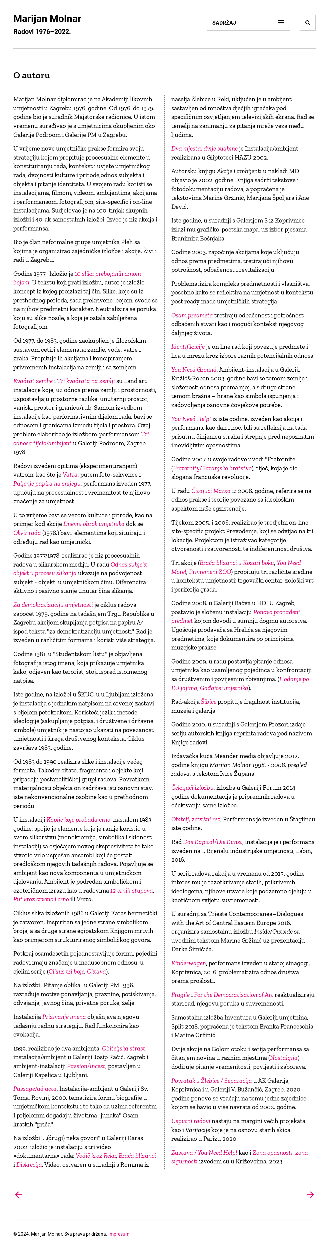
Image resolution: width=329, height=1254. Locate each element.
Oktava (96, 971)
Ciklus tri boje (66, 971)
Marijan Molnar (47, 18)
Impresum (118, 1234)
